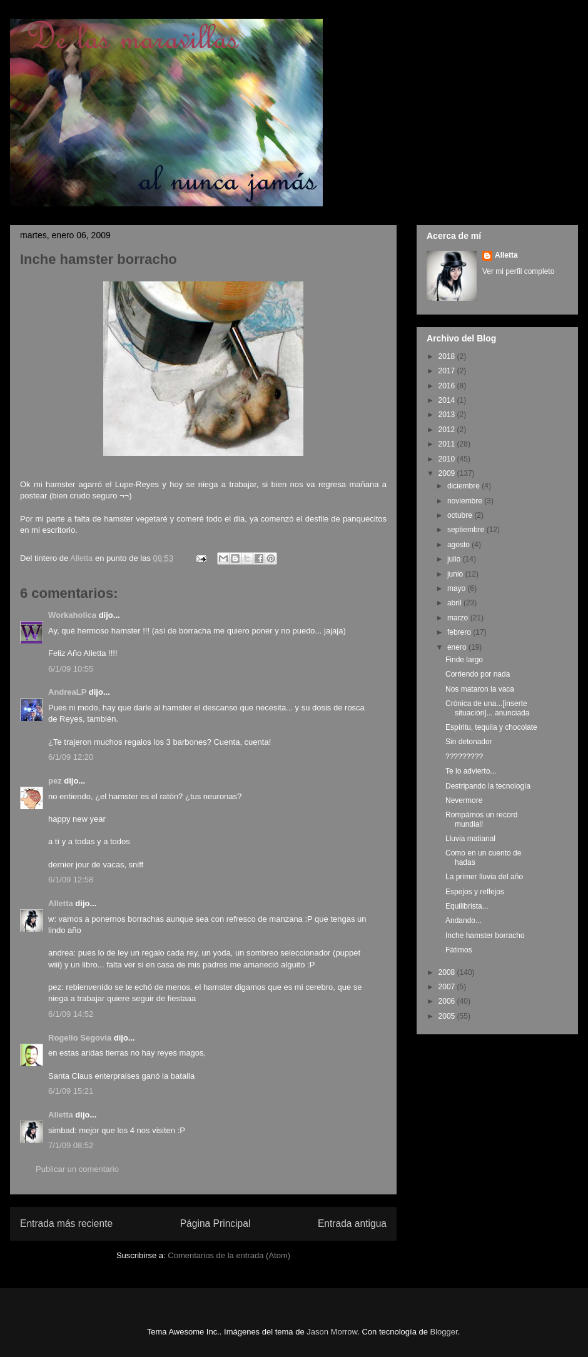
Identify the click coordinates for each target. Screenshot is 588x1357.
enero (458, 647)
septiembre (467, 529)
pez (55, 780)
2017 (447, 370)
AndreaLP (67, 692)
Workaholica (72, 615)
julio (455, 559)
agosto (459, 544)
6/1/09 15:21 (70, 1091)
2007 (447, 986)
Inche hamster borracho (485, 935)
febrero (460, 632)
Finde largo (464, 659)
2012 (447, 429)
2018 (447, 356)
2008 (447, 972)
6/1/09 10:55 (70, 668)
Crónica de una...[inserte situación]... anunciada (487, 708)
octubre (460, 515)
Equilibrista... (467, 906)
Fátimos (458, 950)
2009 (447, 473)
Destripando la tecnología (487, 786)
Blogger (444, 1331)
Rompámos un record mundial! (481, 819)
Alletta (60, 903)
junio (456, 574)
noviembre (465, 501)
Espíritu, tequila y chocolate (491, 727)
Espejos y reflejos (474, 891)
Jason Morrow (332, 1331)
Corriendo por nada (477, 674)
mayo (457, 588)
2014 (447, 400)
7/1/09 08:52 (70, 1145)
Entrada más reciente (66, 1223)
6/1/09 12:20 (70, 757)
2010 (447, 459)
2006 (447, 1001)
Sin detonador (468, 741)
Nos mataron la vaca (479, 689)
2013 (447, 414)
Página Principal (215, 1223)
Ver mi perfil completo (518, 271)
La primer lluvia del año (484, 876)
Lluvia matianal (470, 838)
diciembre (464, 486)
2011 (447, 444)
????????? (464, 756)
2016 (447, 385)
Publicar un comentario (77, 1169)
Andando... (463, 920)
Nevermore (463, 800)
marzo (458, 617)
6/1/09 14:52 (70, 1014)
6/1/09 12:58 (70, 879)
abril (455, 602)
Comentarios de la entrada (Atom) (229, 1255)
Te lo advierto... (470, 771)
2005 (447, 1016)
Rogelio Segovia (79, 1037)
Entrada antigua (352, 1223)
